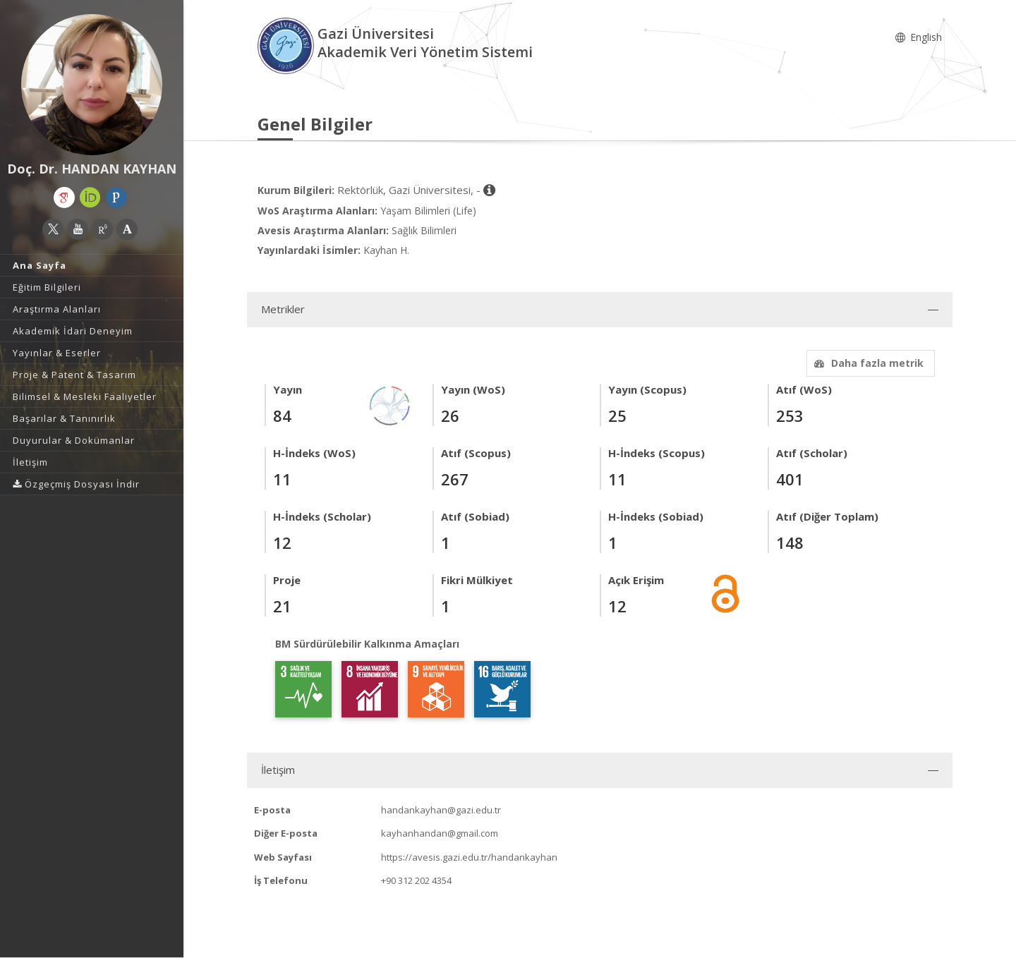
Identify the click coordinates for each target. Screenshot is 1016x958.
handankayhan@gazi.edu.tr (441, 810)
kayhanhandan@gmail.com (439, 833)
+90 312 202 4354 (416, 880)
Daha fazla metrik (867, 363)
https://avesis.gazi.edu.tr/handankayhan (469, 857)
